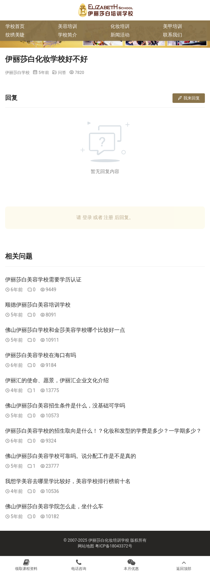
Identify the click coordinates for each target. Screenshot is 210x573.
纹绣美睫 (15, 34)
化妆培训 (120, 26)
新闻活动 (120, 34)
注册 (108, 217)
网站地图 (86, 546)
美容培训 (67, 26)
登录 (87, 217)
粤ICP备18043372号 (113, 546)
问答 (62, 72)
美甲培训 (172, 26)
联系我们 (172, 34)
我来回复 (189, 98)
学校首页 (15, 26)
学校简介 (67, 34)
